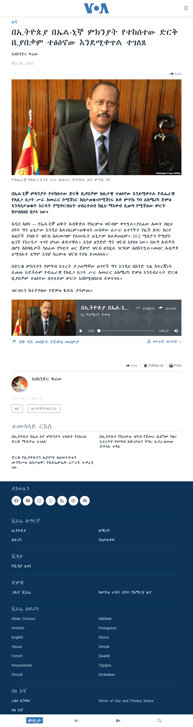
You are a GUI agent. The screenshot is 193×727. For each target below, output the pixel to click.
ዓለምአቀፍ (107, 540)
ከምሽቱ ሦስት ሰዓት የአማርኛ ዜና (125, 592)
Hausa (17, 646)
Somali (104, 646)
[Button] (175, 74)
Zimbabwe (107, 674)
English (17, 637)
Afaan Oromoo (23, 618)
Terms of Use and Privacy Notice (126, 701)
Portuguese (108, 628)
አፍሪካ (17, 540)
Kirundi (17, 674)
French (17, 656)
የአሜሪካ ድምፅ (98, 314)
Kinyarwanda (22, 665)
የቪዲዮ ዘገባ (21, 566)
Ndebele (105, 618)
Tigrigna (105, 665)
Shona (104, 637)
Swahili (104, 656)
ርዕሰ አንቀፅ (21, 701)
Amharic (18, 628)
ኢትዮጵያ (19, 530)
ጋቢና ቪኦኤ (21, 592)
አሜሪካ (104, 530)
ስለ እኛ (17, 710)
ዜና (15, 21)
